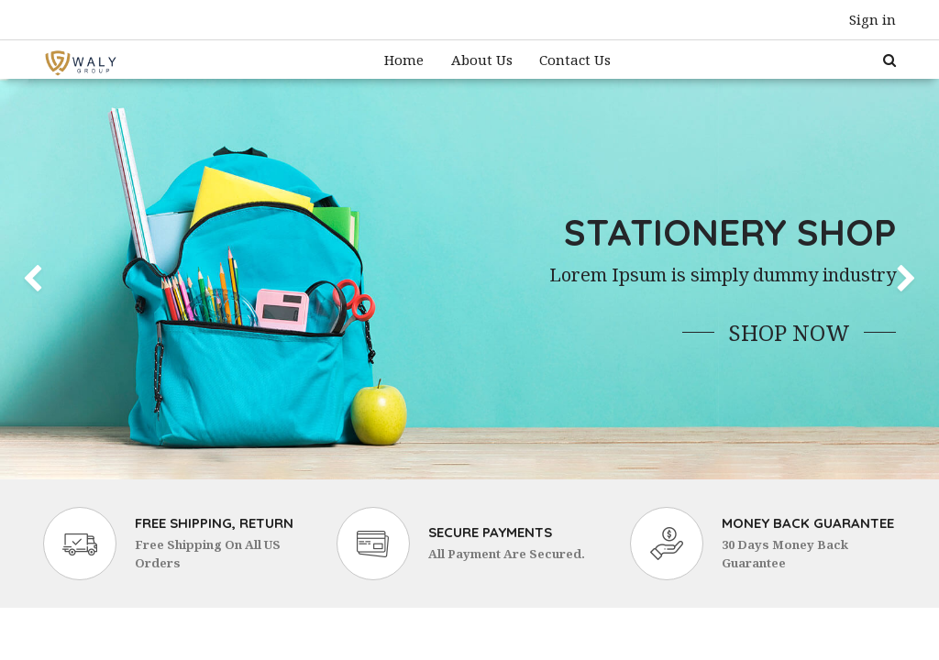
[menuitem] (404, 60)
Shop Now (789, 332)
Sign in (872, 19)
